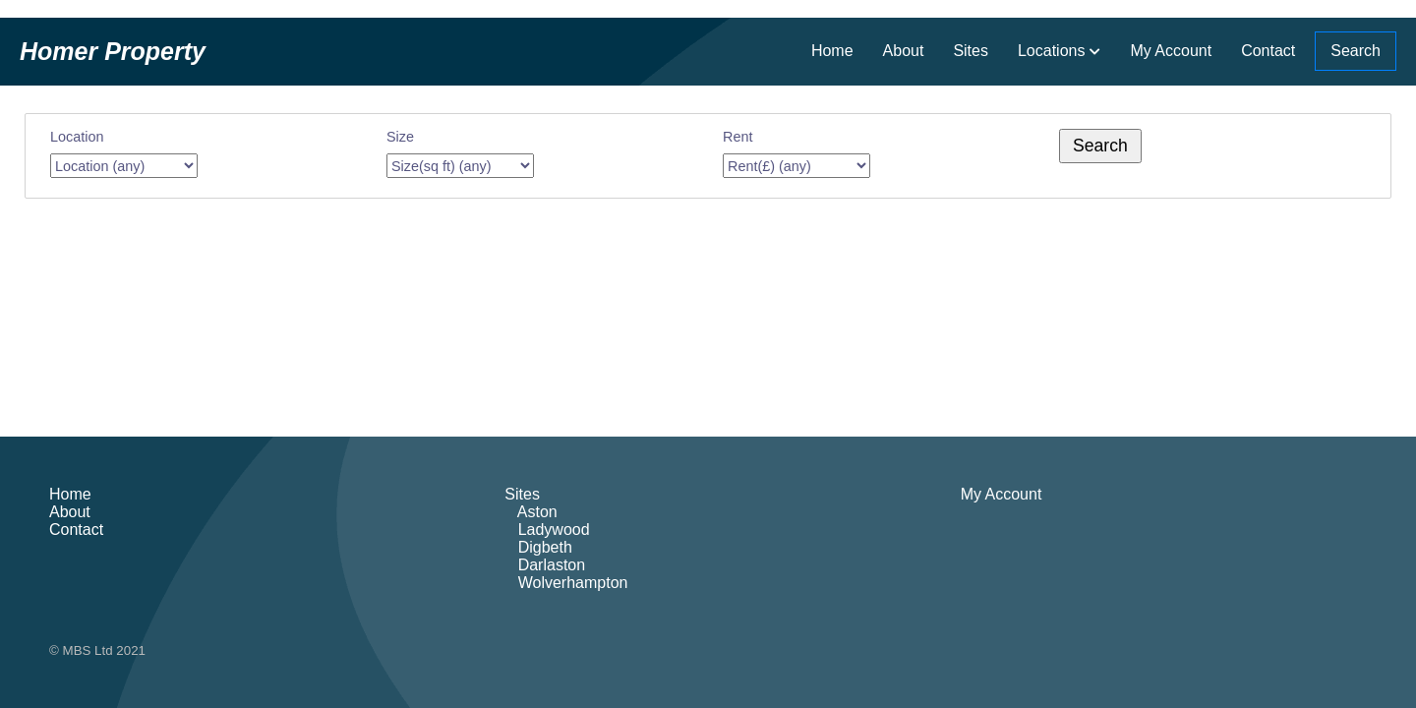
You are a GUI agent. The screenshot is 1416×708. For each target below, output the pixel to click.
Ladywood (546, 529)
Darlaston (544, 565)
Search (1355, 50)
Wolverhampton (565, 582)
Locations (1052, 50)
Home (832, 50)
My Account (1170, 50)
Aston (530, 511)
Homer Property (113, 51)
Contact (1268, 50)
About (903, 50)
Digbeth (537, 547)
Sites (970, 50)
